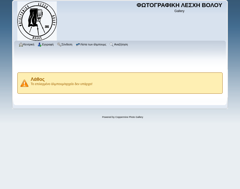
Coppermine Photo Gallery (129, 117)
